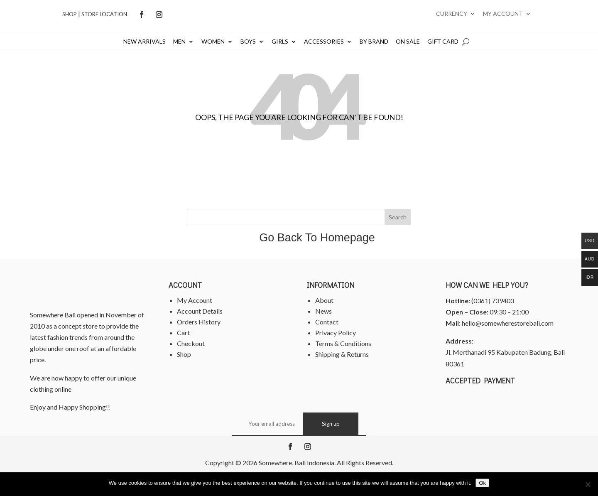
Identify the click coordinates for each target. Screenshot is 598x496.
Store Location (104, 14)
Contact (326, 322)
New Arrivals (144, 42)
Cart (183, 332)
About (324, 300)
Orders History (199, 322)
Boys (248, 42)
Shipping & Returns (342, 354)
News (323, 311)
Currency (451, 14)
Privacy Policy (335, 332)
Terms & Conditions (343, 343)
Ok (482, 483)
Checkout (191, 343)
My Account (194, 300)
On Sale (408, 42)
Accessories (324, 42)
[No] (587, 484)
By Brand (374, 42)
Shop (69, 14)
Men (179, 42)
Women (213, 42)
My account (503, 14)
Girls (280, 42)
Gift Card (442, 42)
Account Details (200, 311)
